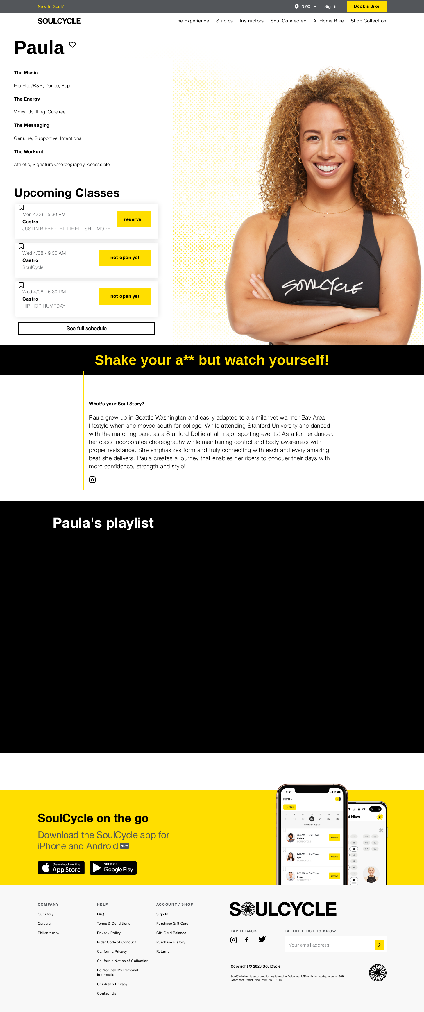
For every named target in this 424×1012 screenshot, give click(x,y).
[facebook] (248, 939)
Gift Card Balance (171, 933)
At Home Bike (328, 21)
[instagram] (233, 939)
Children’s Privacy (112, 984)
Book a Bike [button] (367, 5)
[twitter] (262, 939)
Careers (44, 924)
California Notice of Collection (123, 961)
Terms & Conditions (113, 924)
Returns (163, 951)
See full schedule (87, 328)
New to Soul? (51, 6)
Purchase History (170, 942)
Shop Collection (369, 21)
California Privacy (112, 951)
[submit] (72, 44)
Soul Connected (288, 21)
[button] (306, 6)
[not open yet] (125, 258)
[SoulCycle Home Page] (59, 21)
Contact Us (106, 993)
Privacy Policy (109, 933)
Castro (30, 221)
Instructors (252, 21)
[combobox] (306, 6)
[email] (336, 944)
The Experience (192, 21)
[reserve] (134, 219)
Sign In (162, 914)
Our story (46, 914)
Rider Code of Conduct (116, 942)
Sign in (331, 6)
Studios (224, 21)
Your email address (309, 945)
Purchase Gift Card (172, 924)
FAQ (100, 914)
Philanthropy (49, 933)
